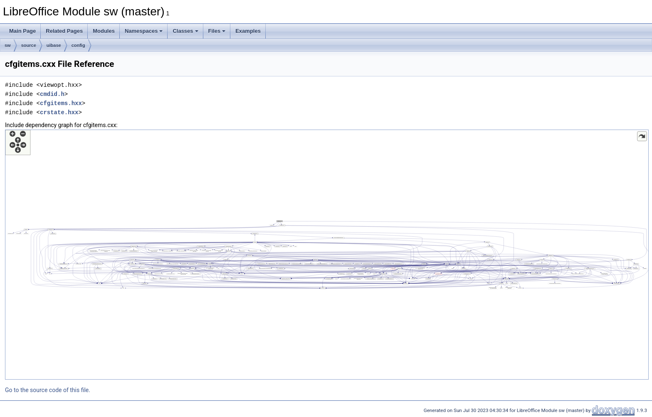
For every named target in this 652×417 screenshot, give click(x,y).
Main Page (22, 31)
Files (217, 31)
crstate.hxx (59, 112)
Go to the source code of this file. (47, 390)
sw (8, 45)
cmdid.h (52, 94)
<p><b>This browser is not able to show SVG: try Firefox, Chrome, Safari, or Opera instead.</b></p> (326, 254)
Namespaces (144, 31)
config (78, 45)
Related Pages (64, 31)
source (28, 45)
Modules (104, 31)
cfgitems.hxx (61, 103)
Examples (248, 31)
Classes (185, 31)
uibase (54, 45)
